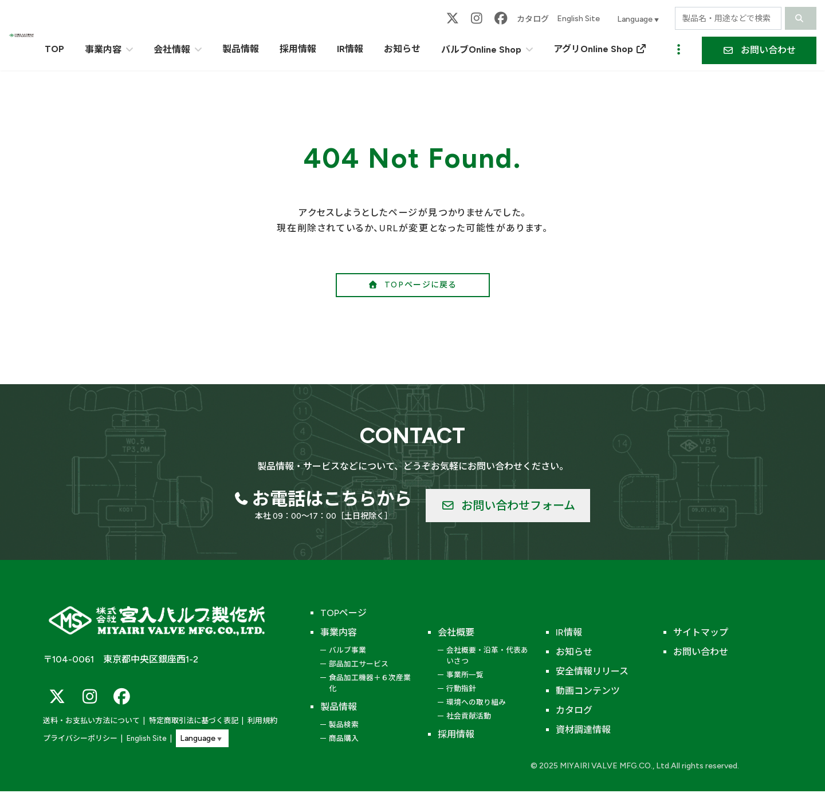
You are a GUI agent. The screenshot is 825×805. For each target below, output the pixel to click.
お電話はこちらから (332, 499)
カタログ (533, 19)
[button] (759, 50)
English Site (578, 18)
